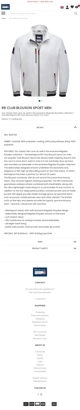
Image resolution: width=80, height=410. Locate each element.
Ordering (40, 312)
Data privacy (40, 368)
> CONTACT (40, 299)
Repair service (40, 378)
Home (4, 18)
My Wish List (72, 7)
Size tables (40, 335)
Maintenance (40, 381)
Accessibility (40, 371)
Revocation (40, 325)
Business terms (40, 322)
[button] (39, 100)
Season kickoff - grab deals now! (40, 1)
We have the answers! (40, 292)
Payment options (40, 315)
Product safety (40, 248)
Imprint (40, 364)
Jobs (40, 361)
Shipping (40, 318)
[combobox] (41, 13)
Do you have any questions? (40, 289)
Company (40, 351)
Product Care (40, 338)
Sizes (40, 241)
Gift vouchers (40, 331)
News (40, 354)
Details (40, 127)
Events (40, 358)
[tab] (40, 127)
